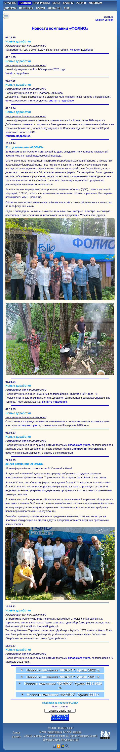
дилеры (68, 3)
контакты (54, 8)
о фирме (10, 3)
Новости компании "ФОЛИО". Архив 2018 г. (60, 695)
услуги (81, 3)
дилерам (10, 8)
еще (67, 8)
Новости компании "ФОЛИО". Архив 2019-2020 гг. (60, 685)
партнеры (26, 8)
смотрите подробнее (61, 100)
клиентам (95, 3)
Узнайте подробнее (17, 73)
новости (25, 3)
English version (104, 19)
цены (56, 3)
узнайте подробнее (81, 49)
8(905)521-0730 (69, 739)
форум (40, 8)
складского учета (29, 425)
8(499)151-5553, (52, 739)
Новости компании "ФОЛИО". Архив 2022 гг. (60, 670)
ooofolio (77, 732)
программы (42, 3)
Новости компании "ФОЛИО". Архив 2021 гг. (60, 677)
